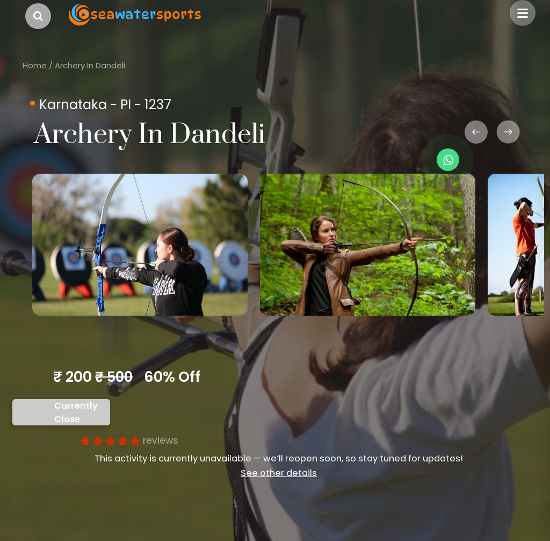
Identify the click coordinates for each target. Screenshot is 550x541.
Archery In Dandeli (90, 65)
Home (35, 65)
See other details (279, 473)
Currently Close (76, 412)
